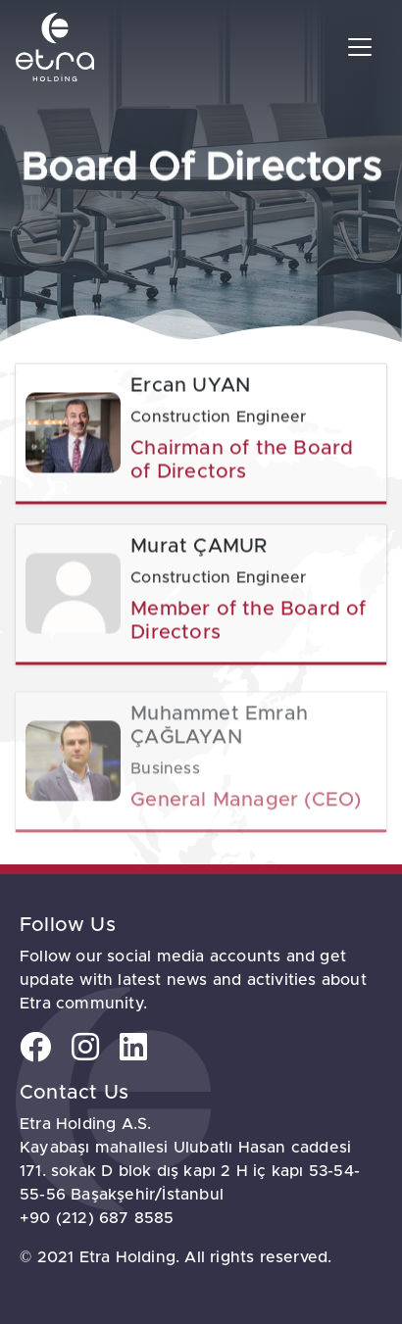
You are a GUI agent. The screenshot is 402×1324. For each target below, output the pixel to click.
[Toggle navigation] (359, 47)
